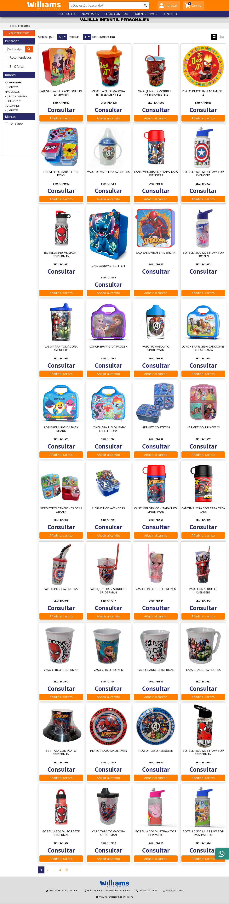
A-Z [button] (61, 37)
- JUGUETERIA (13, 82)
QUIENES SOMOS (145, 14)
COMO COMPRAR (116, 14)
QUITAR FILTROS (19, 33)
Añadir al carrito (61, 118)
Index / (20, 26)
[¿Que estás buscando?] (105, 5)
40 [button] (85, 37)
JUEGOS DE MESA (17, 96)
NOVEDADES (90, 14)
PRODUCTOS (67, 14)
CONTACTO (170, 14)
